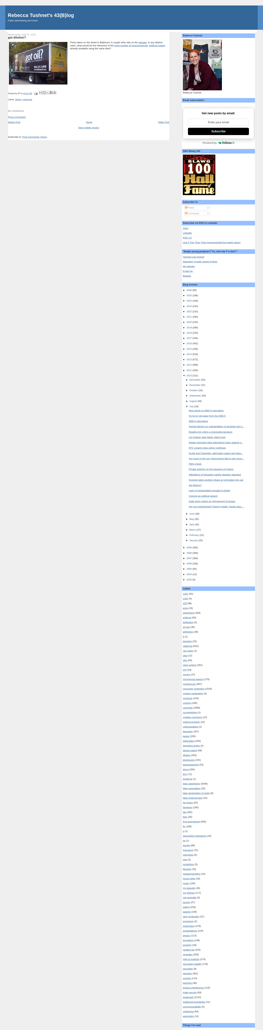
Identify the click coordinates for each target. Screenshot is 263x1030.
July (191, 406)
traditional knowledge (194, 1002)
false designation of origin (196, 793)
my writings (189, 892)
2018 (189, 332)
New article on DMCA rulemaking (206, 410)
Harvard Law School (193, 257)
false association (191, 788)
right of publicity (191, 959)
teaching (187, 983)
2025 (189, 295)
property (187, 945)
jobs (185, 859)
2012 (189, 364)
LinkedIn (187, 233)
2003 (189, 579)
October (194, 390)
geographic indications (194, 836)
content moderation (193, 693)
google (186, 845)
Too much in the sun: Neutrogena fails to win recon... (216, 458)
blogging (187, 641)
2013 (189, 359)
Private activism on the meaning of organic (211, 469)
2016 (189, 343)
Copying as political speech (203, 496)
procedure (188, 940)
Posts (189, 207)
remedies (188, 954)
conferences (189, 684)
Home (89, 122)
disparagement (191, 764)
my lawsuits (189, 888)
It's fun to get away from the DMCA (207, 416)
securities (188, 968)
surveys (187, 978)
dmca (186, 769)
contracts (188, 698)
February (194, 535)
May (192, 519)
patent (186, 907)
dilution (18, 99)
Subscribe (218, 131)
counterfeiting (190, 712)
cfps (185, 660)
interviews (188, 854)
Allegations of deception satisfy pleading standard (215, 474)
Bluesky (187, 276)
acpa (185, 608)
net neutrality (189, 897)
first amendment (191, 821)
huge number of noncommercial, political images (139, 45)
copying (187, 703)
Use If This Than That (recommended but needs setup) (212, 242)
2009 (189, 547)
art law (186, 627)
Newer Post (14, 122)
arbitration (188, 622)
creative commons (192, 717)
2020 (189, 322)
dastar (186, 736)
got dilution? (195, 485)
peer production (191, 916)
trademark (27, 99)
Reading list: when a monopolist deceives (210, 432)
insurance (188, 850)
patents (187, 911)
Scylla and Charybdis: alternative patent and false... (216, 453)
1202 (185, 598)
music (186, 883)
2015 (189, 349)
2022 (189, 311)
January (194, 540)
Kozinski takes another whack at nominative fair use (216, 480)
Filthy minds (195, 464)
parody (186, 902)
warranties (188, 1016)
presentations (190, 930)
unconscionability (192, 1006)
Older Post (163, 122)
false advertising (191, 783)
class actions (189, 665)
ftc (184, 826)
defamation (189, 741)
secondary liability (192, 964)
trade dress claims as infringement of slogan (212, 501)
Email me (188, 271)
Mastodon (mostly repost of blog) (200, 261)
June (192, 513)
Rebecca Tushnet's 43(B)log (41, 15)
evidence (187, 779)
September (195, 395)
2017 (189, 338)
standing (187, 973)
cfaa (185, 655)
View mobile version (88, 127)
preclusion (188, 921)
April (192, 524)
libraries (187, 869)
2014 (189, 354)
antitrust (187, 617)
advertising (188, 612)
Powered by (218, 142)
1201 (185, 593)
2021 (189, 316)
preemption (189, 926)
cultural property (191, 722)
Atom (185, 228)
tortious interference (193, 987)
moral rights (189, 878)
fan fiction (188, 802)
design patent (190, 750)
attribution (188, 631)
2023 (189, 306)
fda (184, 812)
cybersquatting (190, 726)
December (195, 379)
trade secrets (190, 992)
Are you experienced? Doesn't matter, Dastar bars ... (216, 506)
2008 (189, 553)
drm (185, 774)
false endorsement (192, 798)
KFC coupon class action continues (207, 447)
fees (185, 817)
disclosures (189, 760)
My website (189, 266)
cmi (184, 669)
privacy (186, 935)
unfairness (188, 1011)
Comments (192, 213)
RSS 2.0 (187, 237)
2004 (189, 574)
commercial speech (193, 679)
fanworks (187, 807)
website (143, 42)
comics (186, 674)
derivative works (191, 745)
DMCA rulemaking (198, 421)
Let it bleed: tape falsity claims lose (207, 437)
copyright (188, 707)
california (187, 646)
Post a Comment (17, 117)
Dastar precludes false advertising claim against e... (216, 442)
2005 (189, 568)
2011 (189, 370)
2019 (189, 327)
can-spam (188, 650)
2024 (189, 300)
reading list (188, 949)
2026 (189, 290)
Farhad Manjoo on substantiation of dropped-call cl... (216, 426)
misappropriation (191, 873)
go (184, 840)
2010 (189, 375)
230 (185, 603)
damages (188, 731)
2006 (189, 563)
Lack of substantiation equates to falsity (209, 490)
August (193, 401)
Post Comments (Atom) (34, 137)
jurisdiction (188, 864)
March (193, 529)
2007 (189, 558)
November (195, 385)
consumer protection (193, 688)
